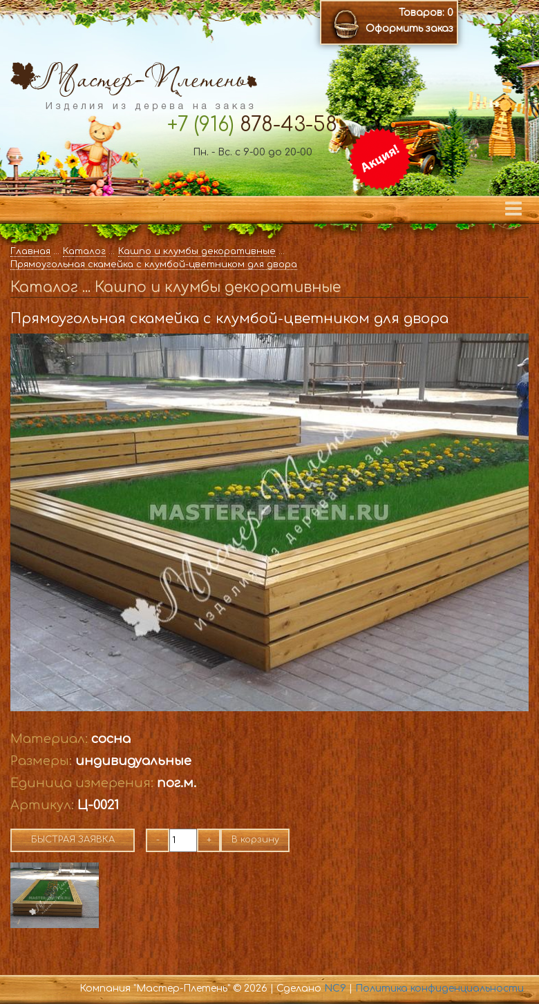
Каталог (84, 251)
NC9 (335, 988)
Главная (30, 251)
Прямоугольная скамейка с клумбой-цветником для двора (153, 264)
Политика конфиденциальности (439, 988)
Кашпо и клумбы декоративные (197, 251)
